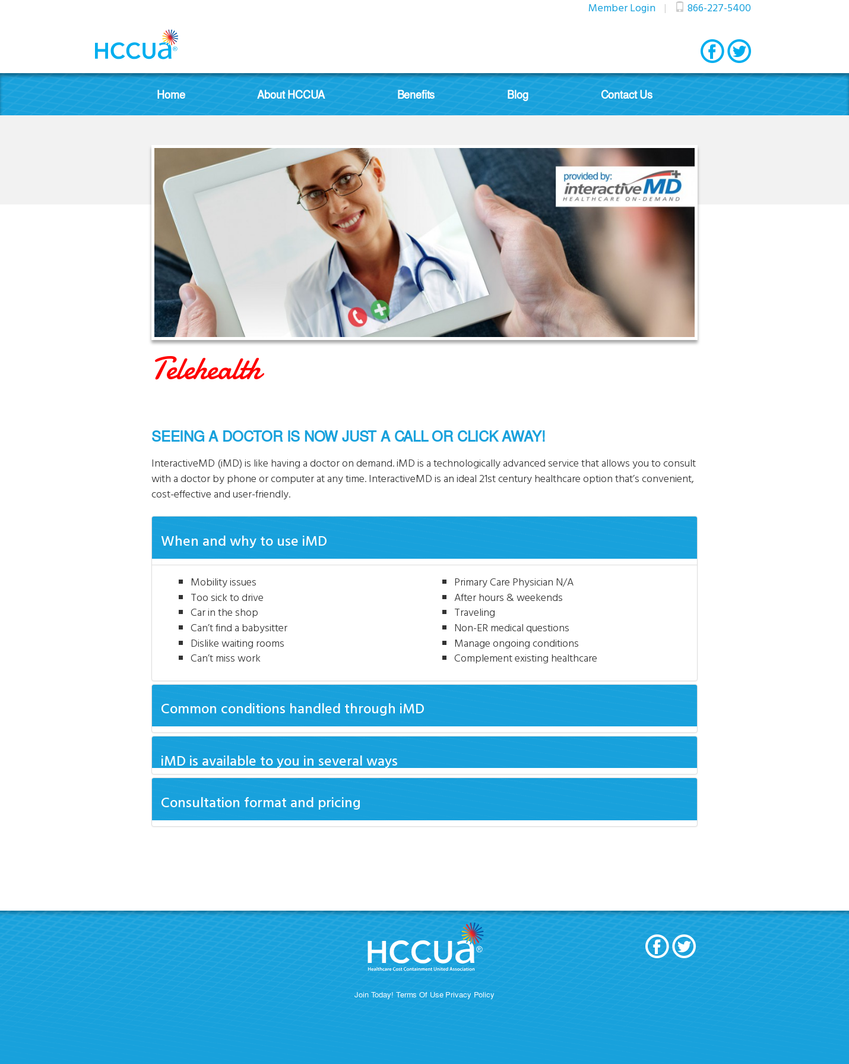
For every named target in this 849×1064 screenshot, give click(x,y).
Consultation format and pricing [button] (261, 802)
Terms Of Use (419, 994)
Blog (517, 94)
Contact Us (626, 94)
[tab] (424, 537)
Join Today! (374, 994)
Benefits (416, 94)
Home (171, 94)
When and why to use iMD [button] (244, 540)
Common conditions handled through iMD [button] (292, 708)
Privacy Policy (469, 994)
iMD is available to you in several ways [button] (279, 760)
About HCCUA (290, 94)
